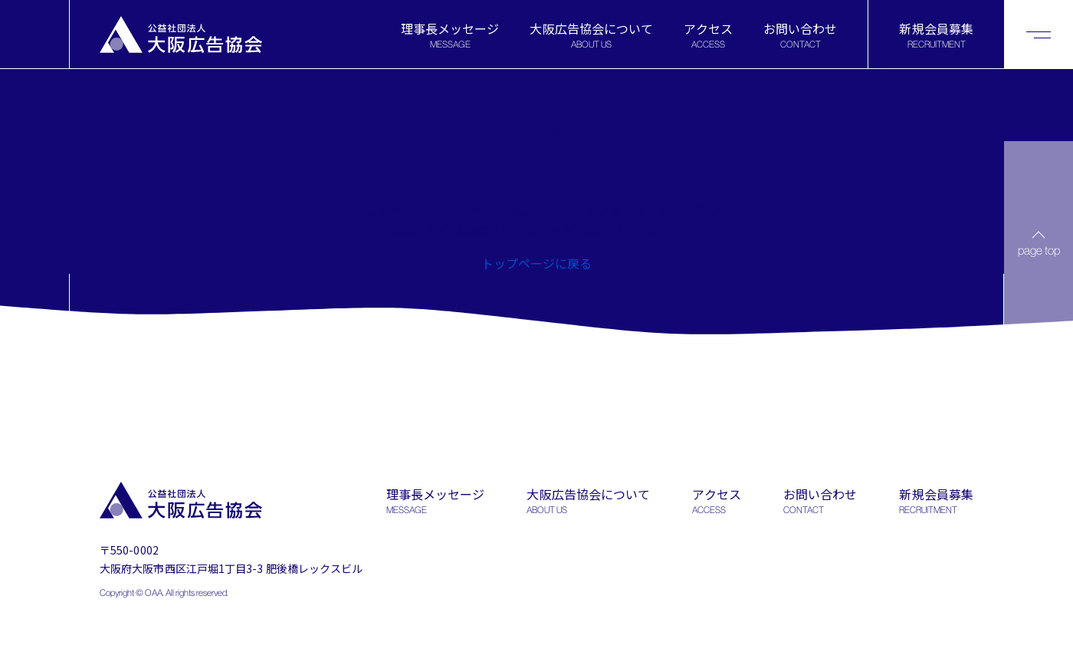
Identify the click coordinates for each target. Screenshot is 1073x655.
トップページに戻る (536, 263)
